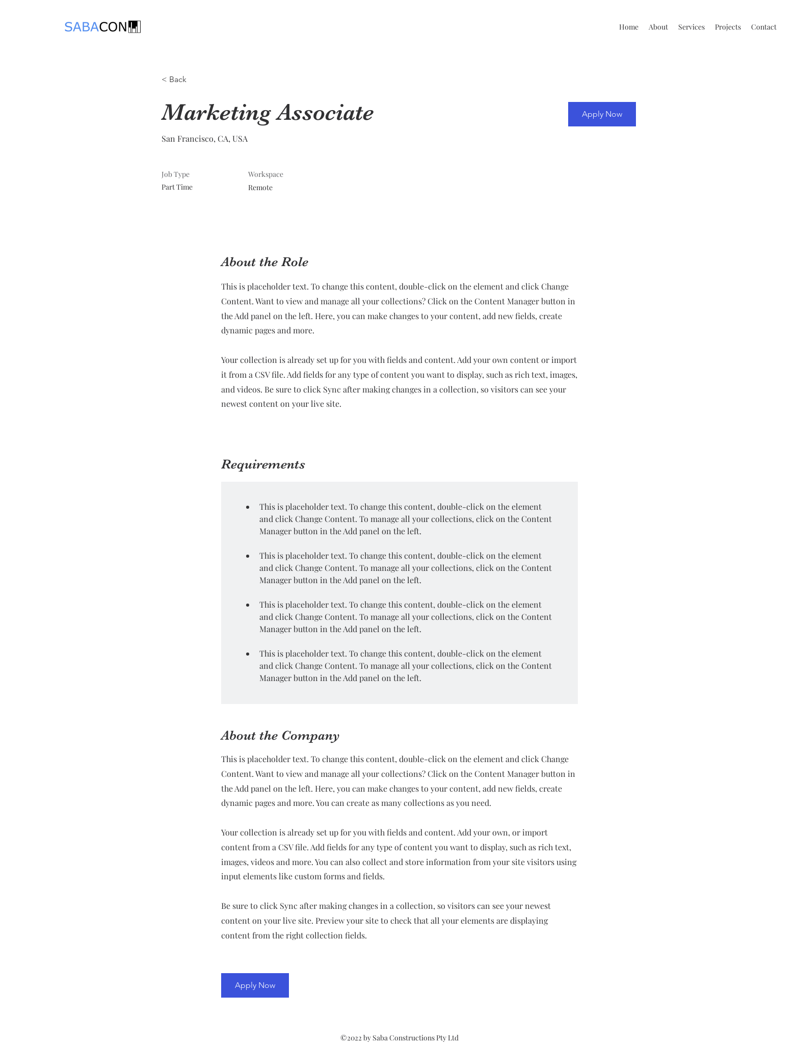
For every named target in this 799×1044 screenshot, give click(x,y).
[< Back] (198, 80)
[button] (602, 114)
